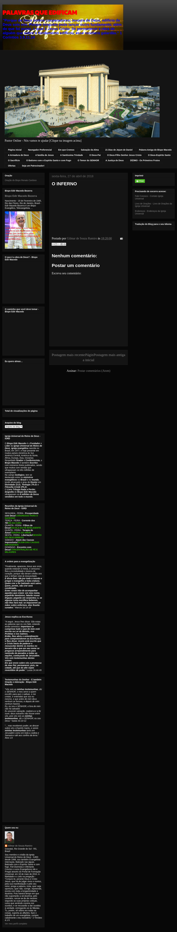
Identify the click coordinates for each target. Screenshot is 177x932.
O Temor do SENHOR (88, 160)
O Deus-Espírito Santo (159, 155)
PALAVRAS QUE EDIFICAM (39, 12)
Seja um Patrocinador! (33, 166)
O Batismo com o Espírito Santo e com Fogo (48, 160)
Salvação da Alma (90, 150)
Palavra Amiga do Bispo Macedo (155, 150)
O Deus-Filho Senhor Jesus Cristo (124, 155)
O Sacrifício (14, 160)
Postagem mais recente (68, 355)
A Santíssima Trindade (71, 155)
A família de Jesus (44, 155)
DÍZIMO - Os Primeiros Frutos (145, 160)
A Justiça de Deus (115, 160)
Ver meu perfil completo (16, 923)
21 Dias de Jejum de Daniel (119, 150)
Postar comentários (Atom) (94, 370)
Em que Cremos (66, 150)
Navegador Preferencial (40, 150)
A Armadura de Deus (18, 155)
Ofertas (11, 166)
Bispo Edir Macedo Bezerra (21, 196)
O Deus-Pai (95, 155)
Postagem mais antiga (109, 355)
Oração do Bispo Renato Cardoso (21, 180)
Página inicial (14, 150)
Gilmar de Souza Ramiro (20, 846)
